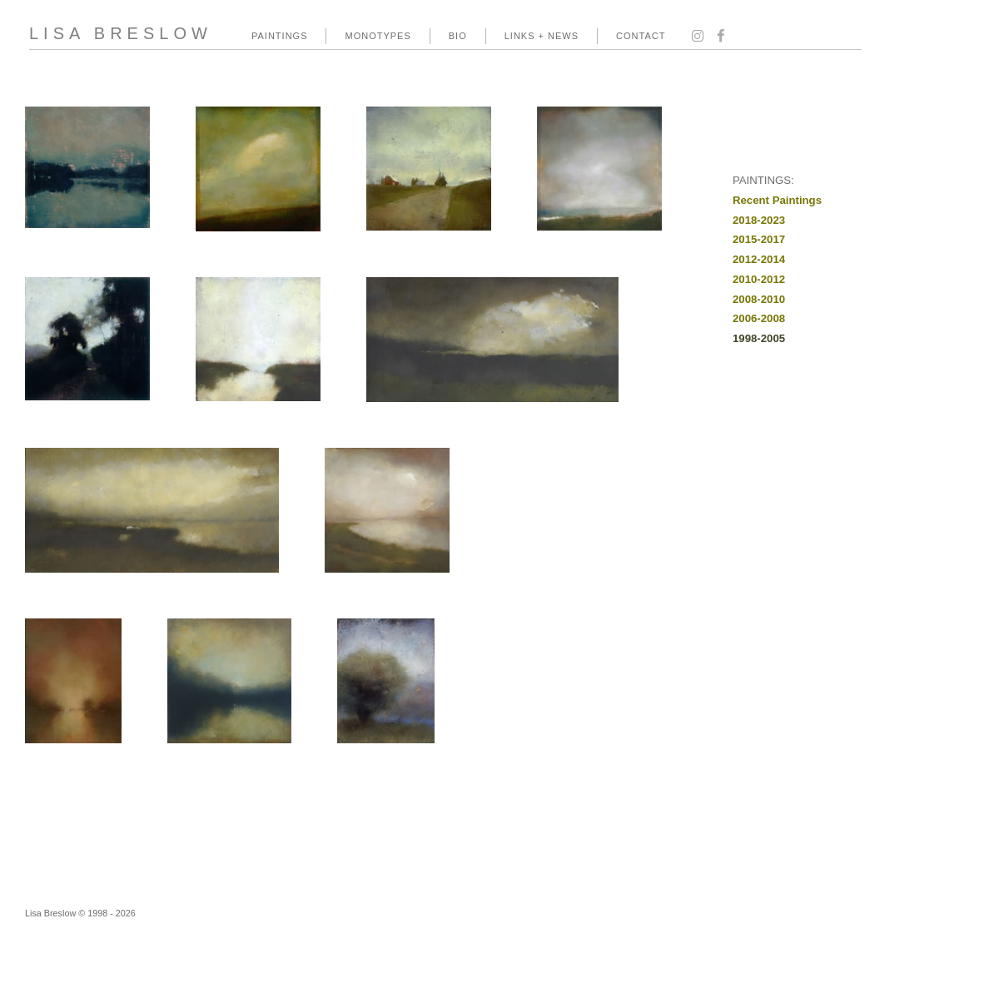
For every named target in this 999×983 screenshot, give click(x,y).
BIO (458, 36)
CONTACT (640, 36)
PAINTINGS (279, 36)
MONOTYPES (377, 36)
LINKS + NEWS (541, 36)
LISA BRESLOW (120, 33)
